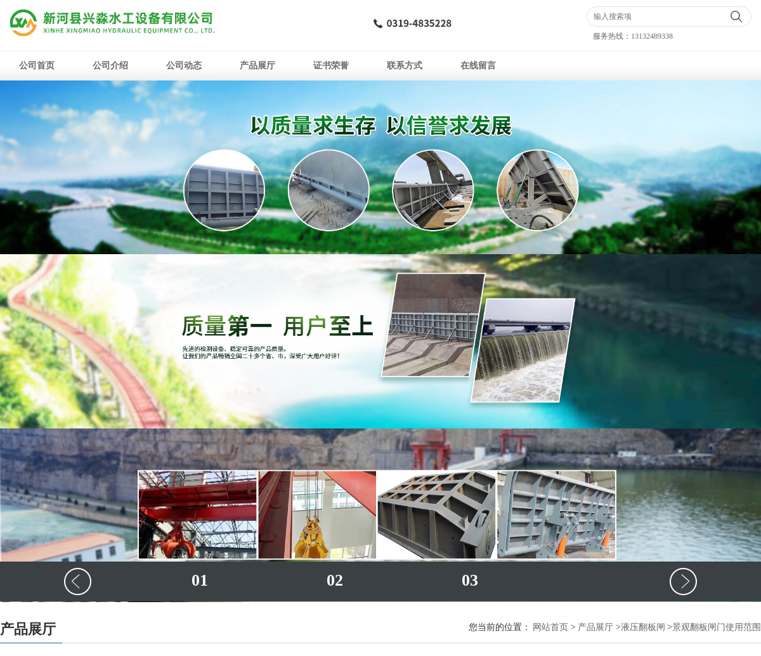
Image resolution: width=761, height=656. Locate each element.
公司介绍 (110, 65)
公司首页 (37, 65)
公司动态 (184, 65)
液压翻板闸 (643, 627)
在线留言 (478, 65)
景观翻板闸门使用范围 (716, 627)
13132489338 (652, 36)
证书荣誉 (331, 65)
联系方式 (404, 65)
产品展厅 (257, 65)
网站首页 (550, 627)
